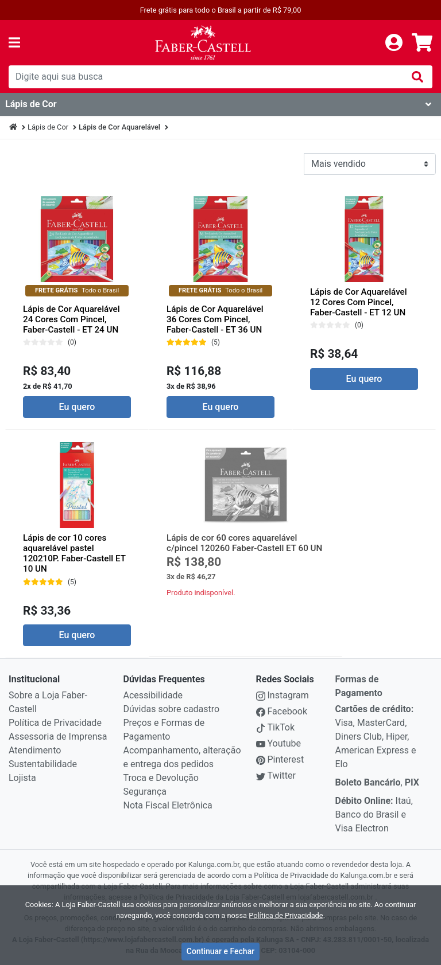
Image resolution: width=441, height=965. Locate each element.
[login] (394, 42)
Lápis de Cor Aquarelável (119, 127)
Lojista (22, 777)
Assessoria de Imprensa (58, 736)
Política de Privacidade (55, 722)
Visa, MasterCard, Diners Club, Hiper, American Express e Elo (375, 736)
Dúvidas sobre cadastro (171, 709)
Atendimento (35, 750)
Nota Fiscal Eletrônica (167, 805)
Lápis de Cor (48, 127)
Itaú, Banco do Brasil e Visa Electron (374, 814)
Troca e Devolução (161, 777)
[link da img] (203, 42)
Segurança (145, 791)
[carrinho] (422, 42)
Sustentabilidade (43, 764)
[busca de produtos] (206, 76)
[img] (417, 76)
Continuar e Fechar (220, 951)
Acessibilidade (153, 695)
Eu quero (77, 406)
